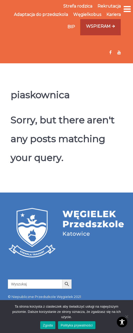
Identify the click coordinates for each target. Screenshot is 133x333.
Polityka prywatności (77, 325)
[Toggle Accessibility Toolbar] (122, 322)
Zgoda (48, 325)
